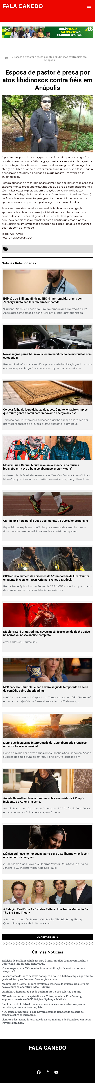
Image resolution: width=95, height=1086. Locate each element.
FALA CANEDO (22, 6)
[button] (89, 6)
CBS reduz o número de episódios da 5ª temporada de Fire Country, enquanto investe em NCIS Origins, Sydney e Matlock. (42, 997)
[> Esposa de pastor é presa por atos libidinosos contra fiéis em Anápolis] (6, 58)
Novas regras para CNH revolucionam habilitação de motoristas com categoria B (43, 969)
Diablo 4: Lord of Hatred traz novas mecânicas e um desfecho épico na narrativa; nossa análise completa (44, 1005)
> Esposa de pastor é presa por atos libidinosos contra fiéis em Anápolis (49, 58)
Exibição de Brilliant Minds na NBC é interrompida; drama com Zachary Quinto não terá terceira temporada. (45, 962)
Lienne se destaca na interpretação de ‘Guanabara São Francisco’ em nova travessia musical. (46, 1021)
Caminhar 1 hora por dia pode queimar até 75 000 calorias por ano (41, 991)
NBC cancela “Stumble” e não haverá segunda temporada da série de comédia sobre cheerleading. (43, 1013)
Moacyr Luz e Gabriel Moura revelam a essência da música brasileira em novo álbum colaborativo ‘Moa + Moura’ (45, 985)
